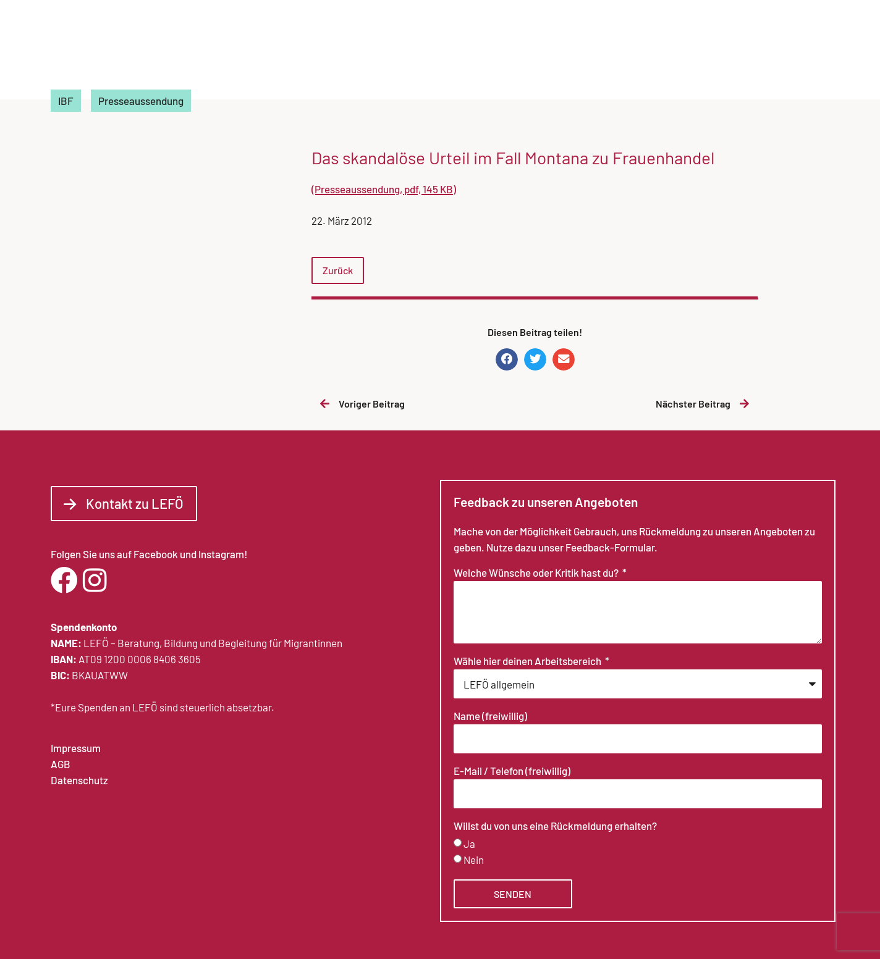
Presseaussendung (141, 100)
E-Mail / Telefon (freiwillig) (512, 771)
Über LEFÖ (479, 52)
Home (419, 53)
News (653, 53)
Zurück (338, 270)
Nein (473, 859)
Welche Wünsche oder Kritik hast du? (537, 573)
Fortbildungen (722, 53)
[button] (507, 359)
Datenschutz (79, 780)
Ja (469, 843)
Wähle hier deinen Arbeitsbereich (528, 661)
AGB (60, 764)
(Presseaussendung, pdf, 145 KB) (383, 189)
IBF (66, 100)
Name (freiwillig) (490, 716)
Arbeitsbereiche (575, 52)
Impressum (76, 748)
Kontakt (799, 53)
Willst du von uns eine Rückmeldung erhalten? (555, 826)
